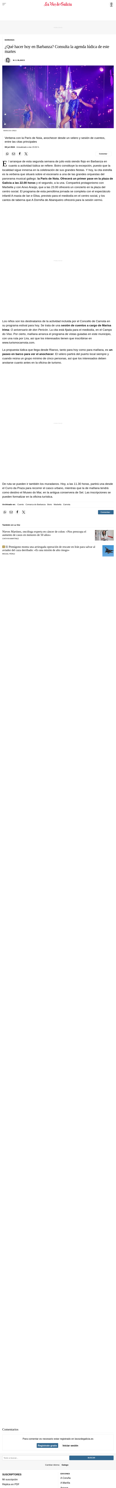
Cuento (20, 504)
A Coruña (65, 1478)
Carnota (66, 504)
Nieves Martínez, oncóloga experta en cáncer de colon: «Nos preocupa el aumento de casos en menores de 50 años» (44, 533)
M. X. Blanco (19, 60)
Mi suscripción (10, 1479)
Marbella (57, 504)
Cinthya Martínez (10, 538)
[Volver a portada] (58, 4)
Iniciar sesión (70, 1445)
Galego (65, 1465)
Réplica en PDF (10, 1484)
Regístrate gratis (47, 1445)
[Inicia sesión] (111, 4)
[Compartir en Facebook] (19, 153)
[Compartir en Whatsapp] (7, 153)
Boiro (49, 504)
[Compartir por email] (13, 153)
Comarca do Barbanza (36, 504)
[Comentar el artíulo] (103, 154)
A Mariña (65, 1483)
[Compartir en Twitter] (26, 153)
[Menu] (4, 4)
